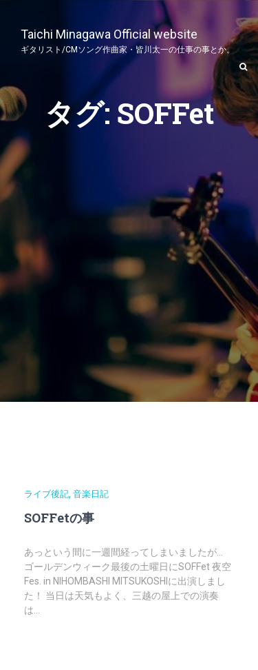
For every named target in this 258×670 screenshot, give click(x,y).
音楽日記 (91, 494)
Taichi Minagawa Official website (128, 39)
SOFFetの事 (59, 517)
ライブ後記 (46, 494)
